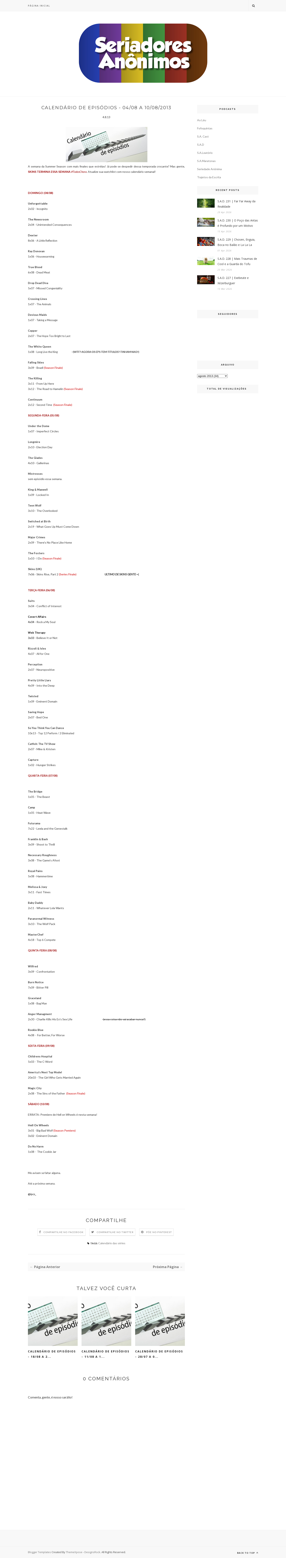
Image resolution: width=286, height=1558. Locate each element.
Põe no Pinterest (159, 1232)
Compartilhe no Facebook (63, 1232)
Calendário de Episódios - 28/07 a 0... (159, 1354)
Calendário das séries (111, 1243)
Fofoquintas (204, 128)
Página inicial (39, 5)
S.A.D (200, 144)
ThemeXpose (74, 1552)
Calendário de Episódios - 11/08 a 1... (105, 1354)
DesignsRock (92, 1552)
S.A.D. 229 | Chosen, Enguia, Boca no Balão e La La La (236, 242)
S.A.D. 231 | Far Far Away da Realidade (236, 203)
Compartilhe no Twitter (115, 1232)
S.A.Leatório (205, 152)
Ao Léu (201, 120)
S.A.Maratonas (206, 161)
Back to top (247, 1552)
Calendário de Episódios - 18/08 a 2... (52, 1354)
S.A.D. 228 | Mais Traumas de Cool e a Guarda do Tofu (237, 261)
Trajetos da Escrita (209, 177)
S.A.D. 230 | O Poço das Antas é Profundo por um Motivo (238, 223)
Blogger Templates (39, 1552)
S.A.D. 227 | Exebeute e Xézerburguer (233, 280)
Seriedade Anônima (209, 169)
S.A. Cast (203, 136)
